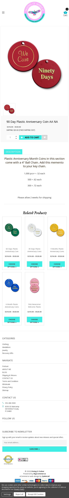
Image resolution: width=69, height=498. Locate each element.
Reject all (19, 494)
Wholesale (6, 384)
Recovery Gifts (7, 353)
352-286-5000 (10, 403)
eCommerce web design (29, 476)
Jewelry (5, 350)
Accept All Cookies (36, 494)
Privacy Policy (7, 387)
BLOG (4, 372)
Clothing (5, 344)
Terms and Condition (10, 381)
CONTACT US (7, 378)
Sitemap (5, 390)
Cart (65, 13)
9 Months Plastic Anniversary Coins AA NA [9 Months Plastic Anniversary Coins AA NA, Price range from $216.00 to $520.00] (57, 251)
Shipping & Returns (9, 375)
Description (13, 151)
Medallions (6, 347)
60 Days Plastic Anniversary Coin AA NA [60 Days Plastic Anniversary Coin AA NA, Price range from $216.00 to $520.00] (11, 251)
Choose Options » (11, 265)
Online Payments (8, 464)
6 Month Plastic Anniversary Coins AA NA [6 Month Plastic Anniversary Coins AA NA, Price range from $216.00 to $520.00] (12, 306)
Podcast (5, 366)
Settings (7, 494)
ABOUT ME (6, 369)
